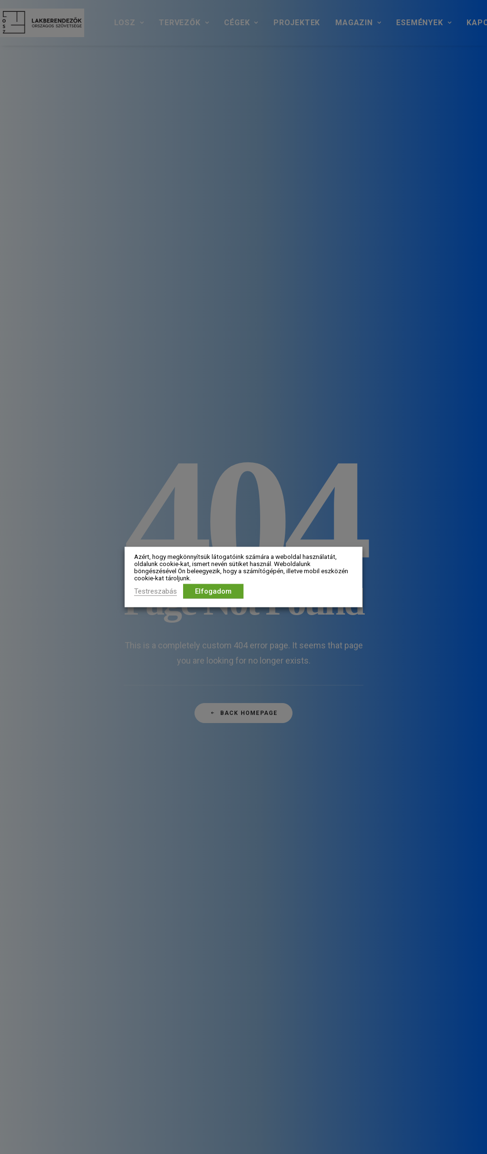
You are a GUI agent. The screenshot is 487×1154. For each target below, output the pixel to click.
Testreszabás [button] (155, 591)
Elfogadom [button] (213, 591)
